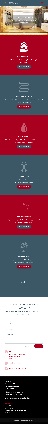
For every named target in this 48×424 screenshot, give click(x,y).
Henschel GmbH (10, 408)
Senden (39, 346)
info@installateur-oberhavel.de (18, 368)
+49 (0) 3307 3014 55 (16, 392)
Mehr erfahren (24, 66)
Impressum (16, 420)
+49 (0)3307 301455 (14, 363)
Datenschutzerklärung (27, 420)
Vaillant (7, 413)
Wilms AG (8, 406)
